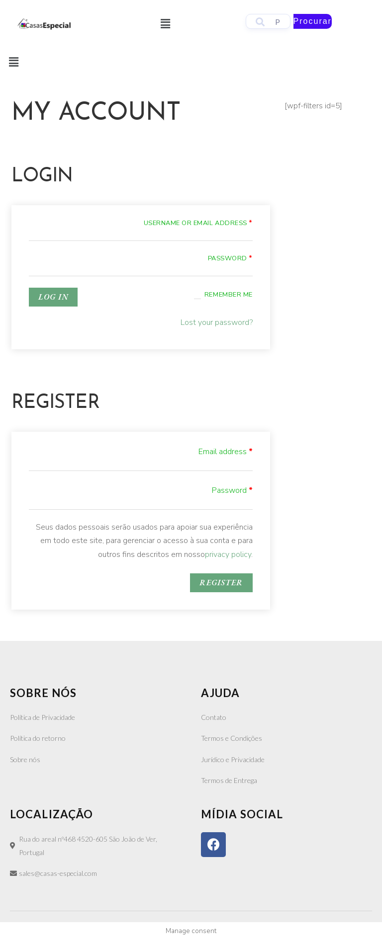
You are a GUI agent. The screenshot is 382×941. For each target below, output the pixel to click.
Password (230, 258)
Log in (53, 297)
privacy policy (228, 554)
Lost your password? (217, 322)
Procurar (312, 21)
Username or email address (198, 223)
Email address (225, 451)
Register (221, 582)
